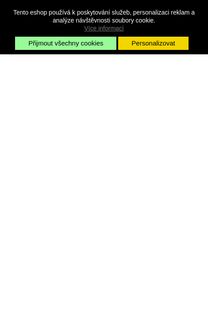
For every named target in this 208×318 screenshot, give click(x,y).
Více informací (103, 28)
